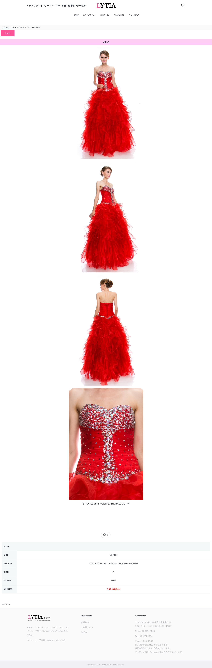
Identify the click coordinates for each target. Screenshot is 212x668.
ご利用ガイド (87, 627)
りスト (7, 33)
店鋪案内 (85, 622)
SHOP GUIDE (119, 15)
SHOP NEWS (134, 15)
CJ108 (6, 604)
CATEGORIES (88, 15)
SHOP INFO (105, 15)
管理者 (84, 632)
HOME (76, 15)
